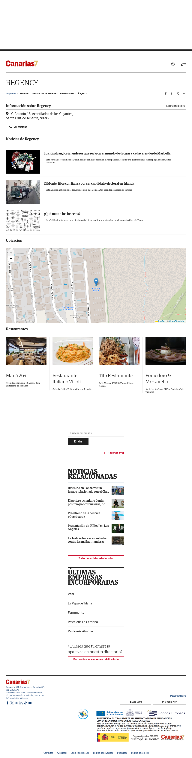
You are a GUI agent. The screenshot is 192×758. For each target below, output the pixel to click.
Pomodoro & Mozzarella (158, 378)
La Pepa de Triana (80, 603)
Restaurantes (67, 93)
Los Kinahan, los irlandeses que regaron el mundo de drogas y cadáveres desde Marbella (107, 153)
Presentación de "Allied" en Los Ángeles (88, 527)
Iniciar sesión (173, 64)
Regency (82, 93)
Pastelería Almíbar (80, 631)
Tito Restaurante (116, 375)
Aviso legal (62, 752)
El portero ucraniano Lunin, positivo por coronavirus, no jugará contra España (86, 504)
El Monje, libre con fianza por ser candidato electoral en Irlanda (89, 183)
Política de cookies (140, 752)
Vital (71, 594)
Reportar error (114, 452)
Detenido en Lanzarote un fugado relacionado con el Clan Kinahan (88, 491)
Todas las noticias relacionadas (96, 558)
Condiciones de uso (80, 752)
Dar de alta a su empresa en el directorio (96, 659)
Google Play (175, 702)
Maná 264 (16, 375)
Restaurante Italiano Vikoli (66, 378)
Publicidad (122, 752)
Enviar (78, 441)
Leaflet (160, 321)
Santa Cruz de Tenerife (44, 93)
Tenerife (24, 93)
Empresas (11, 93)
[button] (96, 282)
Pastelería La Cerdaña (83, 622)
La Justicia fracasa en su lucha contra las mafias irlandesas (87, 539)
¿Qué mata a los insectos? (62, 214)
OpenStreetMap (177, 321)
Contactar (48, 752)
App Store (154, 702)
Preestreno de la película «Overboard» (84, 514)
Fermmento (76, 612)
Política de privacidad (103, 752)
